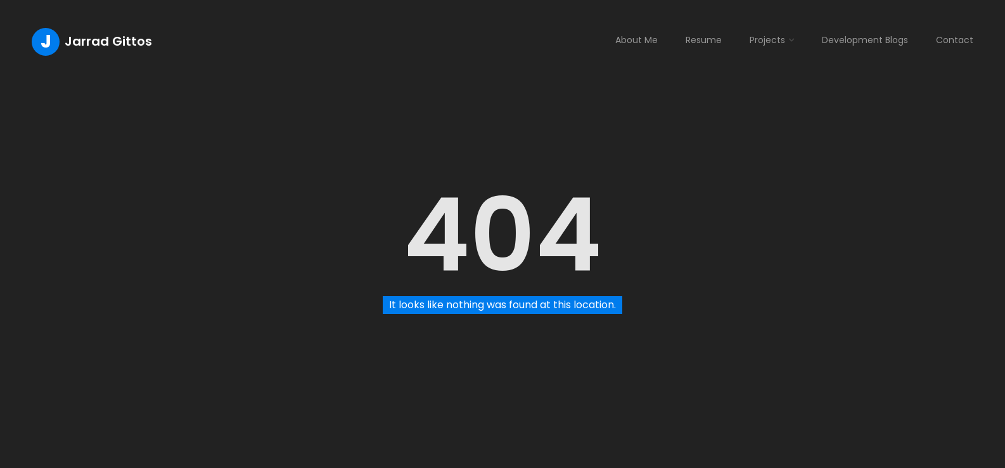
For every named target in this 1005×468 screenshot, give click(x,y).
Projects (767, 40)
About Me (636, 40)
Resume (704, 40)
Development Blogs (865, 40)
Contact (954, 40)
